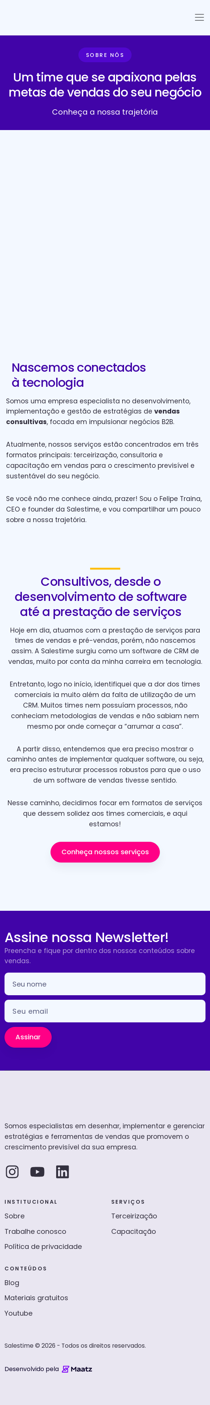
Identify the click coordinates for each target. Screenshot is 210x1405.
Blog (12, 1282)
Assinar (28, 1037)
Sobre (15, 1216)
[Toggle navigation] (199, 17)
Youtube (18, 1313)
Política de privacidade (43, 1246)
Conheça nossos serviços (105, 851)
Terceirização (134, 1216)
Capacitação (133, 1231)
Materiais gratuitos (36, 1297)
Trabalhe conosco (35, 1231)
